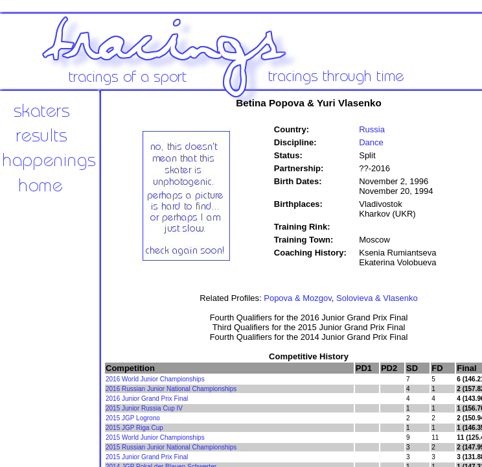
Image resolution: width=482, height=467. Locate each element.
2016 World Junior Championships (155, 379)
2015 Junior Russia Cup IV (144, 408)
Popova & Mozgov (298, 298)
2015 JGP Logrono (133, 418)
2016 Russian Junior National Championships (171, 388)
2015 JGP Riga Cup (134, 427)
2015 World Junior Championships (155, 437)
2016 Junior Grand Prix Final (147, 398)
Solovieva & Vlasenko (377, 298)
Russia (372, 129)
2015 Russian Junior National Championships (171, 447)
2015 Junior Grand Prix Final (147, 457)
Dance (371, 142)
